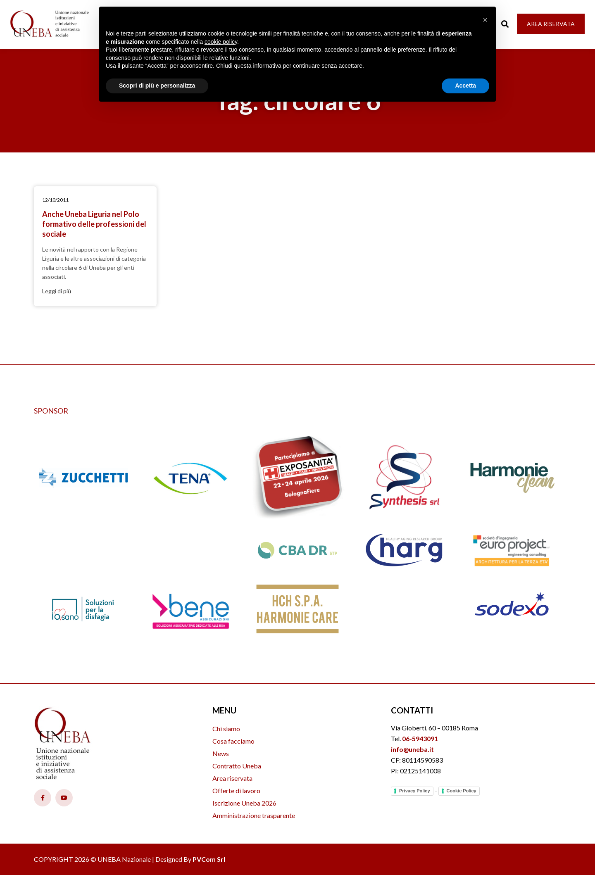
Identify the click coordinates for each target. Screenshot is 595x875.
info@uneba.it (412, 749)
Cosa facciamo (233, 741)
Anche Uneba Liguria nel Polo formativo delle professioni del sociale (94, 223)
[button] (485, 19)
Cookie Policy (461, 790)
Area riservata (232, 778)
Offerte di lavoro (236, 790)
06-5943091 (420, 738)
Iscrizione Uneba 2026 (244, 803)
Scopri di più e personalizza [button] (157, 85)
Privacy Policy (414, 790)
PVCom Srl (209, 859)
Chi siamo (226, 728)
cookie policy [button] (221, 41)
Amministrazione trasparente (253, 815)
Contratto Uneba (236, 766)
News (220, 753)
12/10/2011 (55, 200)
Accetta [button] (465, 85)
